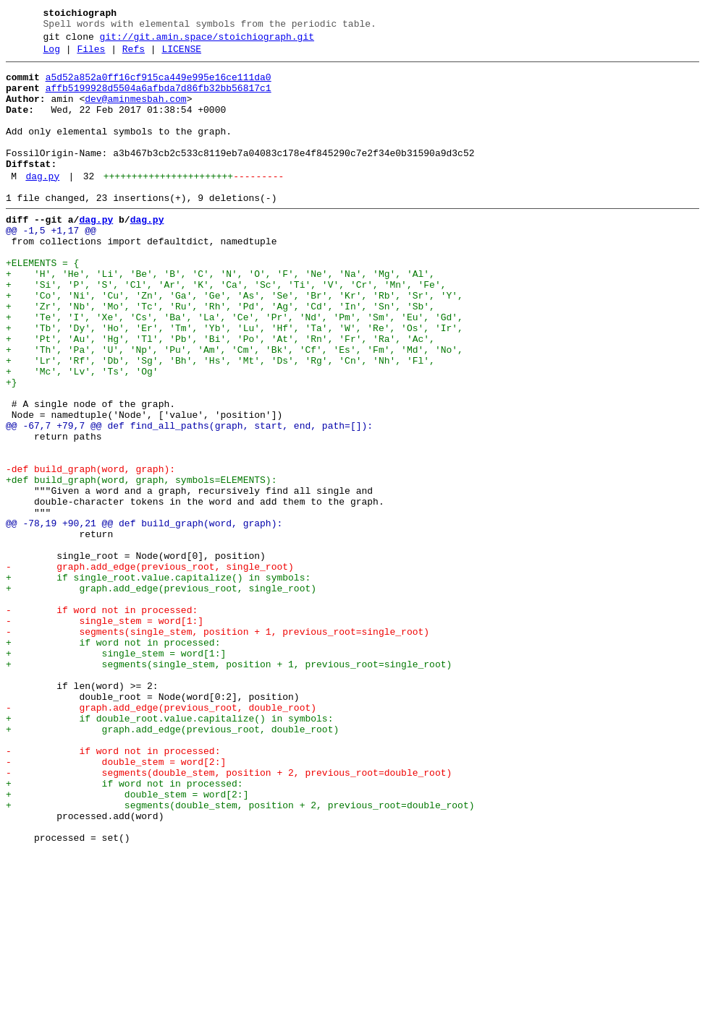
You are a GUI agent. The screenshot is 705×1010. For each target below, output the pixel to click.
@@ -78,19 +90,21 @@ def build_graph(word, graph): (144, 616)
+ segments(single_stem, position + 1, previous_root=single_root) (229, 785)
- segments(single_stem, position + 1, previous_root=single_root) (217, 746)
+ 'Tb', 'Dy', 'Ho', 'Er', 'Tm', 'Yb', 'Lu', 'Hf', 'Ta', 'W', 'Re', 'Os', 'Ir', (234, 382)
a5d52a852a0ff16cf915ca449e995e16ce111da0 (158, 86)
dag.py (42, 204)
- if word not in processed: (102, 720)
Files (91, 55)
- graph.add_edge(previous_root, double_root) (161, 837)
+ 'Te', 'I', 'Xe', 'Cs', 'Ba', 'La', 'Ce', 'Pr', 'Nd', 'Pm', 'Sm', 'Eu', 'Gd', (234, 369)
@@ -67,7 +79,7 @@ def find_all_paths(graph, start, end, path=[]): (189, 499)
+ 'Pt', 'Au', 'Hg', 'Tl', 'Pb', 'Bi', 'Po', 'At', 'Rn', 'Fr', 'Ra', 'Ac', (220, 395)
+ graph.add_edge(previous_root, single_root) (161, 694)
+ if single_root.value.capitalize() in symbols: (158, 681)
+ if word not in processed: (113, 759)
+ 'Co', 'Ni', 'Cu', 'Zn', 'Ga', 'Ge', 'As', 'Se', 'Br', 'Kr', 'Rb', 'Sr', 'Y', (234, 343)
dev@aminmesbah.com (135, 112)
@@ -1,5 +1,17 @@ (51, 265)
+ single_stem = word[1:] (116, 772)
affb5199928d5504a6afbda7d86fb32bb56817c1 (158, 99)
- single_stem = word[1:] (104, 733)
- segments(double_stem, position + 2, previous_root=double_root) (229, 916)
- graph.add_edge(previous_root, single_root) (150, 668)
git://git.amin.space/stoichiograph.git (207, 41)
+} (11, 447)
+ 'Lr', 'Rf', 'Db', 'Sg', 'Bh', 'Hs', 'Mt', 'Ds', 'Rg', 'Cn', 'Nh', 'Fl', (220, 421)
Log (51, 55)
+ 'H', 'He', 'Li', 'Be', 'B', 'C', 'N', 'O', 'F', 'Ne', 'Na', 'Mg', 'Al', (220, 317)
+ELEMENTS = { (42, 304)
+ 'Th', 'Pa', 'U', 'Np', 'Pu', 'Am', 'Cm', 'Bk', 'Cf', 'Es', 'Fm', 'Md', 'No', (234, 408)
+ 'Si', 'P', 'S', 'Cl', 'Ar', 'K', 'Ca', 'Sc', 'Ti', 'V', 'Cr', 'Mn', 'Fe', (226, 330)
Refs (133, 55)
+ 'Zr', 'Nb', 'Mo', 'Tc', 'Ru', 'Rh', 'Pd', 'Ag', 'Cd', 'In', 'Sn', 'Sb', (220, 356)
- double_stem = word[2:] (116, 903)
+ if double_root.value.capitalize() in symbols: (169, 850)
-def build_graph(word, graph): (90, 551)
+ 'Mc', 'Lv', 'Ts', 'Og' (82, 434)
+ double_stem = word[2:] (127, 942)
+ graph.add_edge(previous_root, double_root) (172, 863)
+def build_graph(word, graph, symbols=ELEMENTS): (141, 564)
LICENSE (181, 55)
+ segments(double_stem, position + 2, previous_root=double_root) (240, 955)
